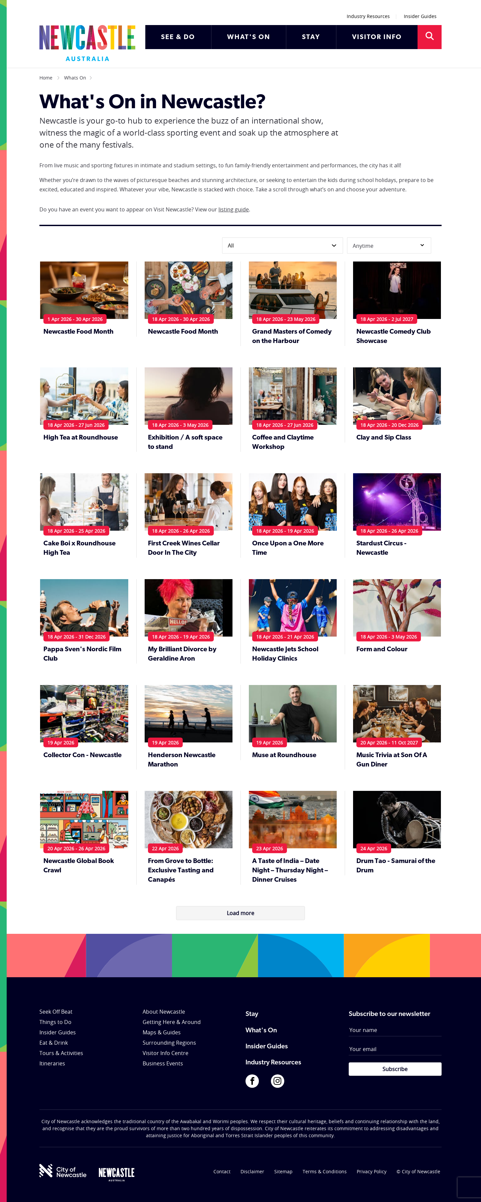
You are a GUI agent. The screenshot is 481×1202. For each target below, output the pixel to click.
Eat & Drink (53, 1042)
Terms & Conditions (325, 1171)
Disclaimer (252, 1171)
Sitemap (283, 1171)
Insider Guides (420, 16)
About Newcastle (164, 1011)
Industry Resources (368, 16)
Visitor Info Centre (165, 1053)
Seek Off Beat (55, 1011)
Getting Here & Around (172, 1022)
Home (45, 77)
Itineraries (52, 1063)
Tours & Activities (61, 1053)
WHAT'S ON (248, 37)
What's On (261, 1030)
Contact (221, 1171)
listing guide (233, 209)
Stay (252, 1014)
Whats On (75, 77)
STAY (311, 37)
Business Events (163, 1063)
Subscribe (395, 1069)
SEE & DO (178, 37)
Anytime (389, 245)
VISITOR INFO (377, 37)
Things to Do (55, 1022)
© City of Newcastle (418, 1171)
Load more (240, 913)
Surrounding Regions (169, 1042)
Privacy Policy (371, 1171)
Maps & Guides (162, 1032)
